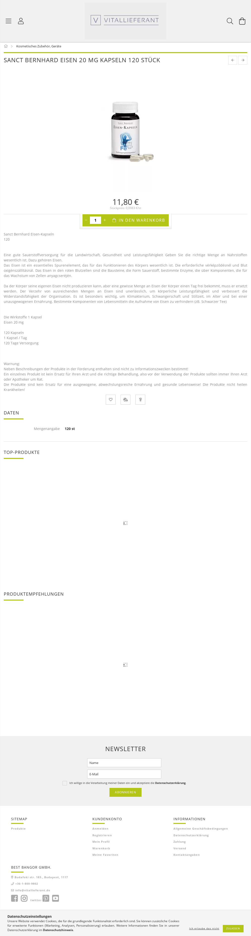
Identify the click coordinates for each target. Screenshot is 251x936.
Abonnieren (125, 794)
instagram (24, 900)
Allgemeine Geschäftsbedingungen (200, 830)
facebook (14, 900)
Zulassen (233, 928)
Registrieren (102, 837)
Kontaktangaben (186, 856)
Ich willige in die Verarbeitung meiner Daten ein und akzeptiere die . (127, 784)
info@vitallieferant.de (32, 892)
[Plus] (104, 222)
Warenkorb (101, 850)
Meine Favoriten (105, 856)
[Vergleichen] (125, 401)
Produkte (18, 830)
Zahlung (179, 843)
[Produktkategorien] (9, 21)
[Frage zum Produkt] (140, 401)
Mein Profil (101, 843)
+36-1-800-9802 (26, 885)
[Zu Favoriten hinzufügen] (111, 401)
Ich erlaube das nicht (204, 928)
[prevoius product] (232, 62)
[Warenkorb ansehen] (242, 21)
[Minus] (86, 222)
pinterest (45, 900)
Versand (179, 850)
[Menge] (95, 222)
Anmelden (100, 830)
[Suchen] (230, 21)
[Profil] (21, 21)
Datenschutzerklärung (191, 837)
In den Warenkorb (142, 222)
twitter (36, 901)
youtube (55, 900)
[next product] (242, 62)
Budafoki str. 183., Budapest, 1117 (41, 879)
